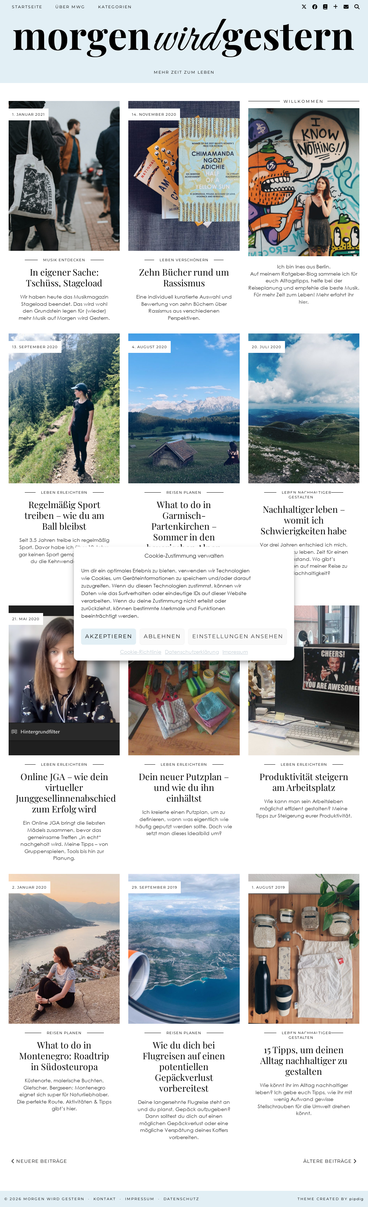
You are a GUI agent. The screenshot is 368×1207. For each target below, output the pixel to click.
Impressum (235, 652)
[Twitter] (304, 7)
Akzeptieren (108, 636)
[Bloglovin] (336, 7)
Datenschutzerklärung (192, 652)
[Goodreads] (325, 7)
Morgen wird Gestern (53, 1199)
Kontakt (104, 1199)
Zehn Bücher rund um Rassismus (184, 277)
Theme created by (331, 1199)
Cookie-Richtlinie (140, 652)
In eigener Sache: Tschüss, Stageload (64, 277)
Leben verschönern (184, 260)
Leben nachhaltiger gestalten (306, 494)
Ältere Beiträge (329, 1161)
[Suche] (357, 7)
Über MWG (70, 6)
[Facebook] (315, 7)
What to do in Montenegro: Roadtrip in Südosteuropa (64, 1055)
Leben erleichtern (64, 492)
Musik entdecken (64, 260)
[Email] (346, 7)
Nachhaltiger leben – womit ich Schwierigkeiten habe (304, 519)
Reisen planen (183, 492)
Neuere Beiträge (39, 1161)
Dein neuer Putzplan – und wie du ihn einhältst (184, 787)
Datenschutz (181, 1199)
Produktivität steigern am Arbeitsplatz (303, 781)
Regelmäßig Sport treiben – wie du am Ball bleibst (64, 515)
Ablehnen (162, 636)
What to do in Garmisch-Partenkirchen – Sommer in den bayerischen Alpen (184, 525)
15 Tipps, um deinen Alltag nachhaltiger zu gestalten (304, 1060)
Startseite (27, 6)
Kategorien (115, 6)
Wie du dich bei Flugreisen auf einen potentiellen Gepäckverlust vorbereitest (184, 1066)
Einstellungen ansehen (237, 636)
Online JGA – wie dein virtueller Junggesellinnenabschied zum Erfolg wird (66, 792)
